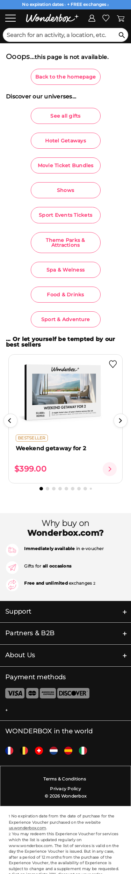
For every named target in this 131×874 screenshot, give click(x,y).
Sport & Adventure (65, 319)
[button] (10, 421)
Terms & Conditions (64, 779)
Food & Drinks (65, 294)
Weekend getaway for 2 (51, 448)
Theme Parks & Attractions (65, 242)
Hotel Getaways (65, 141)
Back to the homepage (65, 77)
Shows (65, 190)
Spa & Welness (65, 270)
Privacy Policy (65, 788)
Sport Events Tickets (65, 215)
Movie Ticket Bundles (66, 165)
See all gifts (65, 116)
